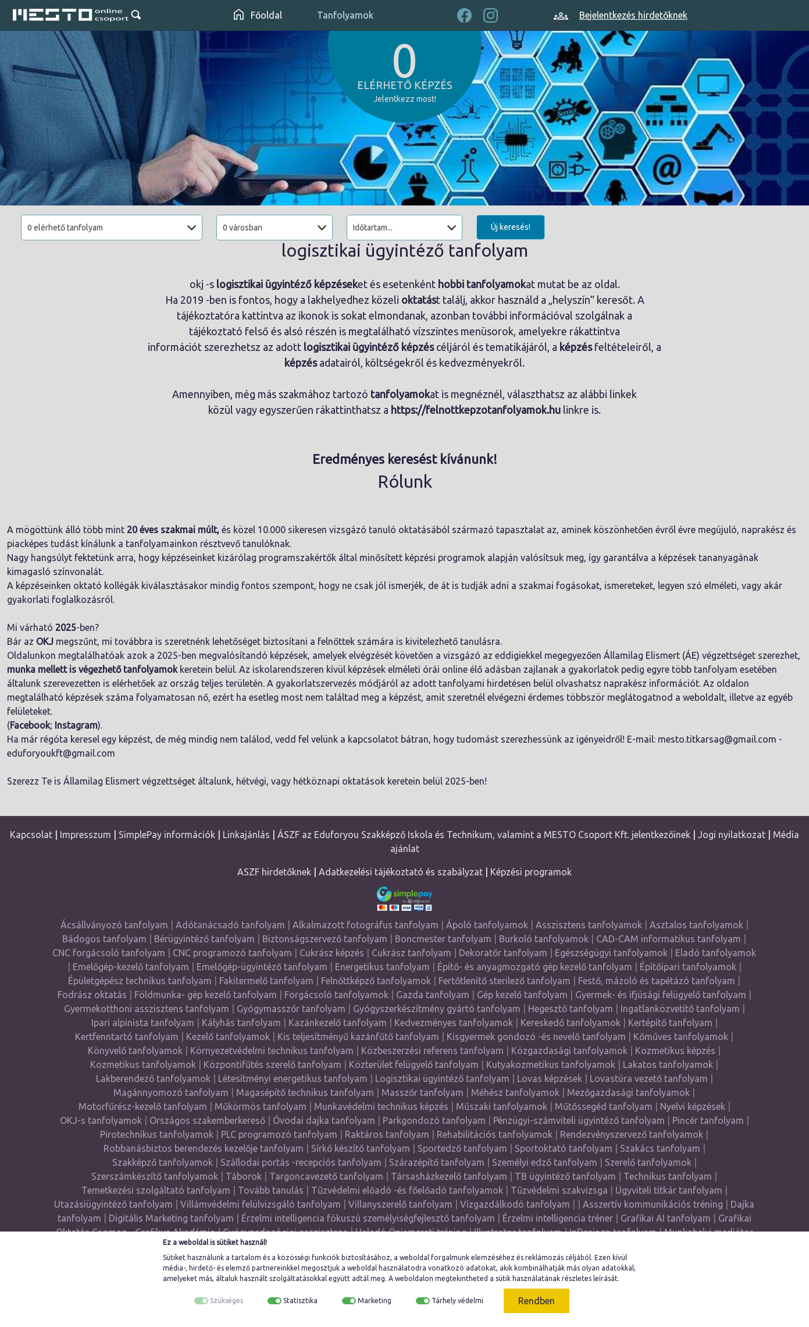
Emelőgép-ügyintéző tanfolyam (262, 966)
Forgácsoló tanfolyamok (336, 994)
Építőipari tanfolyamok (688, 966)
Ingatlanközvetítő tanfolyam (680, 1008)
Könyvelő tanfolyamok (135, 1050)
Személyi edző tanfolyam (544, 1162)
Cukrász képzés (332, 953)
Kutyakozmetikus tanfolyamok (550, 1064)
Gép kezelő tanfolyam (522, 994)
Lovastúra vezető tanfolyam (649, 1078)
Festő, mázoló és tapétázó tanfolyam (656, 980)
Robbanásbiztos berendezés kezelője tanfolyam (204, 1148)
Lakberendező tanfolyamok (153, 1078)
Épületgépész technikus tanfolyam (140, 980)
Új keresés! (510, 227)
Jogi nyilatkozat (731, 834)
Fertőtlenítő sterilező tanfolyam (505, 980)
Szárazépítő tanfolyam (436, 1162)
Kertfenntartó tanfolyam (127, 1036)
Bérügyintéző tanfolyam (204, 939)
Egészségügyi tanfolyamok (611, 953)
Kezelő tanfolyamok (228, 1036)
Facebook (30, 725)
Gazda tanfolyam (432, 994)
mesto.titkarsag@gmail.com (717, 739)
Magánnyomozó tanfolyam (171, 1092)
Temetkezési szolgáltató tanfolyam (155, 1190)
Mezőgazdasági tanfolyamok (628, 1092)
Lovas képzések (549, 1078)
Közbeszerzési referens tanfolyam (432, 1050)
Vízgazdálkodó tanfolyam (515, 1204)
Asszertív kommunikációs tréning (653, 1204)
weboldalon (414, 1278)
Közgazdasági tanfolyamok (569, 1050)
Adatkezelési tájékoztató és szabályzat (401, 872)
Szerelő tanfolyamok (648, 1162)
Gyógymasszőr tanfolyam (291, 1008)
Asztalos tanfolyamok (696, 925)
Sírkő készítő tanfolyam (360, 1148)
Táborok (244, 1176)
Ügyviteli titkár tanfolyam (668, 1190)
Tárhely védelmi (457, 1300)
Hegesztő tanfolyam (570, 1008)
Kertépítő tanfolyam (670, 1022)
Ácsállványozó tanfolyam (114, 925)
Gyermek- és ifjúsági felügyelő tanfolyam (660, 994)
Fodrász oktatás (92, 994)
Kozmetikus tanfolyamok (143, 1064)
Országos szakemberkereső (207, 1120)
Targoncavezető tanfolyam (326, 1176)
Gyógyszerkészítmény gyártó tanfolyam (437, 1008)
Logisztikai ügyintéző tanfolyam (442, 1078)
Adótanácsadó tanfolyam (230, 925)
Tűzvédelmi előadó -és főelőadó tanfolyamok (407, 1190)
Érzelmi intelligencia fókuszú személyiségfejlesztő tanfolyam (368, 1218)
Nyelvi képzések (692, 1106)
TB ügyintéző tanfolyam (565, 1176)
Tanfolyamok (345, 15)
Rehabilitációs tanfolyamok (495, 1134)
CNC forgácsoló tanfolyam (108, 953)
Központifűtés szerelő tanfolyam (272, 1064)
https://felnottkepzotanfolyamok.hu (476, 410)
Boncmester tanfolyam (443, 939)
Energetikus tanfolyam (382, 966)
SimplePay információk (167, 834)
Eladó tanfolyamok (715, 953)
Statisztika (300, 1300)
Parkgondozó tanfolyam (434, 1120)
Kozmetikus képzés (675, 1050)
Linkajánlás (246, 834)
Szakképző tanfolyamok (162, 1162)
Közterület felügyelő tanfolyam (414, 1064)
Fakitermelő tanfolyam (266, 980)
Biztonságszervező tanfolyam (324, 939)
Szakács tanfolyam (660, 1148)
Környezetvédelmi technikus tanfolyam (272, 1050)
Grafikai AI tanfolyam (666, 1218)
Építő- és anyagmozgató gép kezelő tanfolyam (534, 966)
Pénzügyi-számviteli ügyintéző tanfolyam (579, 1120)
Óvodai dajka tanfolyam (324, 1120)
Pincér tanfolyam (708, 1120)
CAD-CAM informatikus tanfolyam (668, 939)
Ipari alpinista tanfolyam (142, 1022)
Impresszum (85, 834)
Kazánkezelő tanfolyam (337, 1022)
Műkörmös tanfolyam (261, 1106)
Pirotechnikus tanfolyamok (156, 1134)
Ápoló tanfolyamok (487, 925)
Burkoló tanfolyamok (544, 939)
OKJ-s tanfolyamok (101, 1120)
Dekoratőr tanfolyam (503, 953)
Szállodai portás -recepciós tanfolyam (301, 1162)
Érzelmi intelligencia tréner (557, 1218)
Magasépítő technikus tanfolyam (305, 1092)
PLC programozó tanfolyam (279, 1134)
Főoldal (258, 15)
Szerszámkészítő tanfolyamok (154, 1176)
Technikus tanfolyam (667, 1176)
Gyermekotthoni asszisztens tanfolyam (146, 1008)
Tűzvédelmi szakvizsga (559, 1190)
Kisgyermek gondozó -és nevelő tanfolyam (536, 1036)
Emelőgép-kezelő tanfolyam (131, 966)
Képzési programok (531, 872)
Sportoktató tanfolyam (563, 1148)
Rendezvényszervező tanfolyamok (631, 1134)
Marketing (374, 1300)
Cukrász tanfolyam (411, 953)
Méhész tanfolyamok (515, 1092)
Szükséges (226, 1300)
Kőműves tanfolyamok (680, 1036)
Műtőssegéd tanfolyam (604, 1106)
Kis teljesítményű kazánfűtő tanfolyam (358, 1036)
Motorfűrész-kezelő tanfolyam (143, 1106)
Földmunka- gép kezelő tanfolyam (205, 994)
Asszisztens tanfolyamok (589, 925)
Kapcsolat (31, 834)
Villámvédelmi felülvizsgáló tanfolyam (260, 1204)
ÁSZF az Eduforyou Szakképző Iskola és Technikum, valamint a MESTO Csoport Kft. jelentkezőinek (483, 834)
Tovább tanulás (271, 1190)
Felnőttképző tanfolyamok (376, 980)
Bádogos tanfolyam (104, 939)
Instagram (76, 725)
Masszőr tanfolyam (423, 1092)
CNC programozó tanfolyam (232, 953)
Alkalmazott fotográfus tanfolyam (366, 925)
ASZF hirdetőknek (274, 872)
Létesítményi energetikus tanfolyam (293, 1078)
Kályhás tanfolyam (241, 1022)
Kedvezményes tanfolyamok (453, 1022)
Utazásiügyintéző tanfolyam (113, 1204)
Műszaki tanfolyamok (501, 1106)
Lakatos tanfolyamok (668, 1064)
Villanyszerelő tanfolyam (400, 1204)
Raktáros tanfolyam (387, 1134)
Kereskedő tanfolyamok (571, 1022)
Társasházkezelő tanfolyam (449, 1176)
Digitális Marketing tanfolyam (171, 1218)
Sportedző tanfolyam (462, 1148)
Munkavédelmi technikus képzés (381, 1106)
